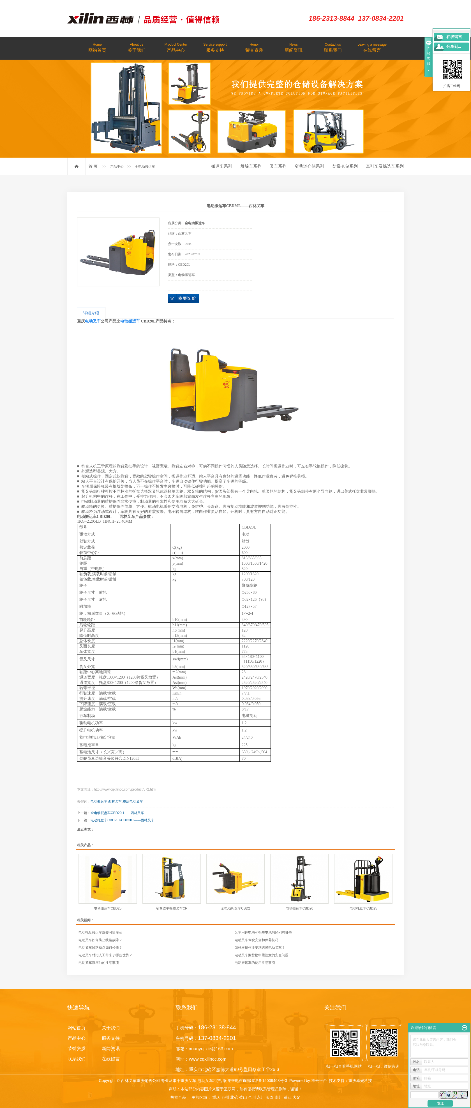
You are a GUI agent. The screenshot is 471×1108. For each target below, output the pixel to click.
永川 (261, 1097)
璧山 (243, 1097)
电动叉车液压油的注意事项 (98, 963)
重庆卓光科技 (360, 1080)
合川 (252, 1097)
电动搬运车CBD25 (108, 908)
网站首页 (97, 47)
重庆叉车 (188, 1080)
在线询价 (183, 298)
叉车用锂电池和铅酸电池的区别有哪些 (263, 932)
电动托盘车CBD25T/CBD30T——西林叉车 (122, 820)
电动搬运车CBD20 (299, 908)
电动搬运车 (99, 801)
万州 (225, 1097)
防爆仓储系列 (345, 166)
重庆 (216, 1097)
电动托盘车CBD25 (363, 908)
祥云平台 (319, 1080)
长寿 (270, 1097)
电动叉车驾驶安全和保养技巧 (256, 940)
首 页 (93, 166)
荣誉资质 (254, 47)
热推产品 (178, 1097)
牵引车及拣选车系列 (385, 166)
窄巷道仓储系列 (309, 166)
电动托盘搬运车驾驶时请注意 (100, 932)
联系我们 (332, 47)
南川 (279, 1097)
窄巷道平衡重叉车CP (172, 908)
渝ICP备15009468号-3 (267, 1080)
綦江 (288, 1097)
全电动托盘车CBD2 (235, 908)
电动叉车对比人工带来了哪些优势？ (105, 955)
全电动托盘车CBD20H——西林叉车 (117, 813)
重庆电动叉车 (133, 801)
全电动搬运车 (145, 167)
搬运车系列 (221, 166)
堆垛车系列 (251, 166)
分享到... (453, 47)
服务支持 (215, 47)
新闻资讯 (293, 47)
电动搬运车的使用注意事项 (255, 963)
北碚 (234, 1097)
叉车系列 (278, 166)
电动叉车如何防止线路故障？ (100, 940)
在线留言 (372, 47)
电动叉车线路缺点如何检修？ (100, 948)
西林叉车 (115, 801)
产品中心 (175, 47)
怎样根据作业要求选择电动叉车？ (260, 948)
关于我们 (136, 47)
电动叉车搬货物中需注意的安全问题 (261, 955)
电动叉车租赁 (209, 1080)
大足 (297, 1097)
